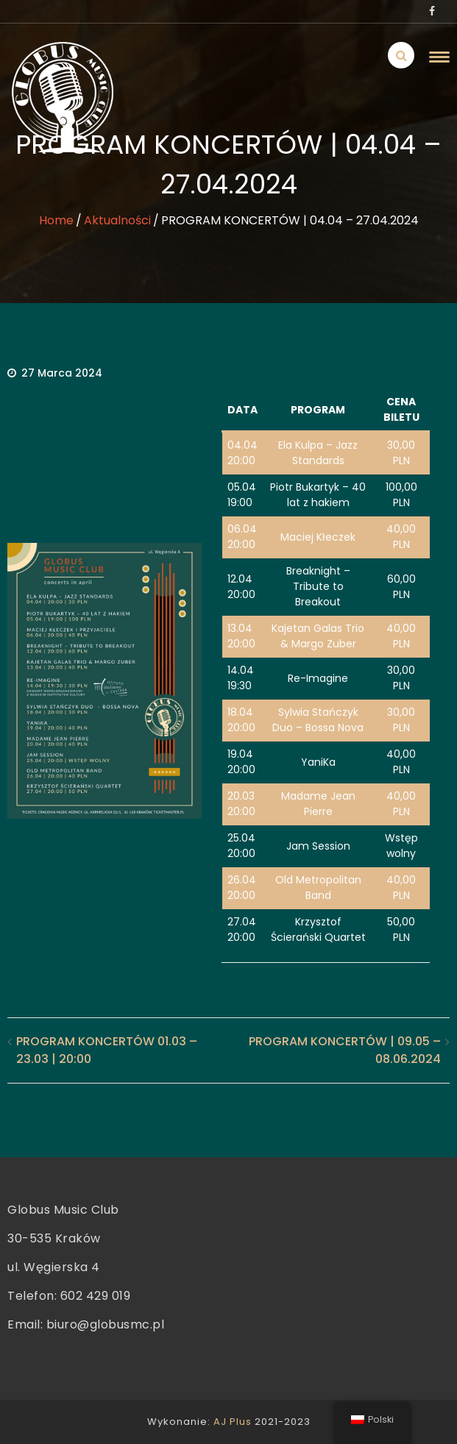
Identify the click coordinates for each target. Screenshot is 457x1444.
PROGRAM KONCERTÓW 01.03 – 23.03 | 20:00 (106, 1050)
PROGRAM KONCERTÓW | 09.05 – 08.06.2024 (345, 1050)
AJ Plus (232, 1422)
